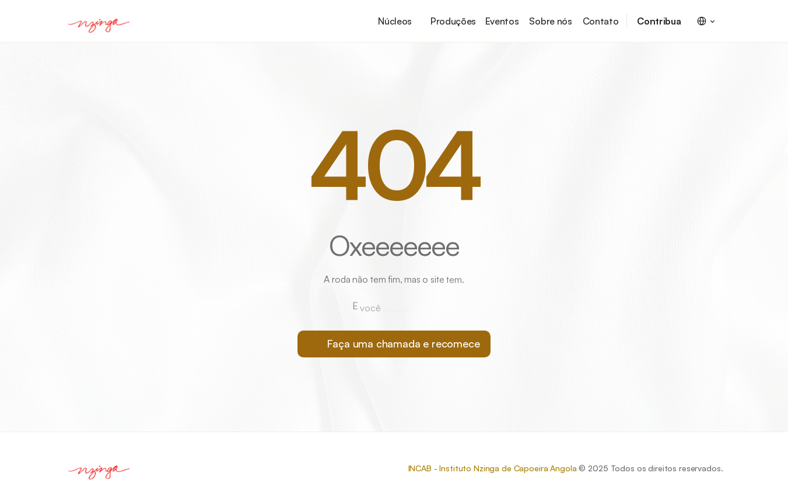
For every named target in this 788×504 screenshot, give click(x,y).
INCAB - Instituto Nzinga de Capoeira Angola (492, 468)
